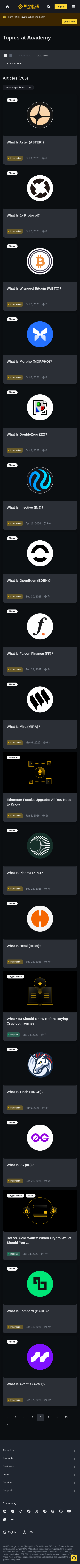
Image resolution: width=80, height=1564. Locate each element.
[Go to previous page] (7, 1417)
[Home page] (28, 6)
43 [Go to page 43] (66, 1417)
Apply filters (25, 55)
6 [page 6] (40, 1417)
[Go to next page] (7, 1424)
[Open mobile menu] (73, 7)
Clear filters (43, 55)
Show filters (14, 63)
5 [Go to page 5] (32, 1417)
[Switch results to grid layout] (5, 55)
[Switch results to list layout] (10, 55)
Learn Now (69, 21)
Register (61, 6)
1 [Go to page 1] (15, 1417)
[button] (73, 7)
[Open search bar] (48, 7)
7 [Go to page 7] (48, 1417)
